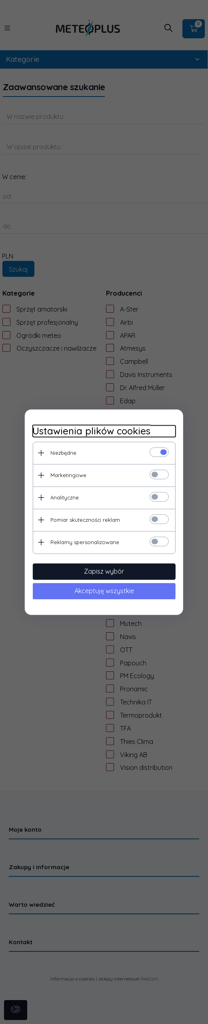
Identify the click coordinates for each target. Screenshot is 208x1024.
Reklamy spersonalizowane (84, 542)
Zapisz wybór (104, 571)
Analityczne (64, 497)
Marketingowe (68, 475)
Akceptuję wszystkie (104, 591)
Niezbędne (63, 453)
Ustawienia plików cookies (91, 431)
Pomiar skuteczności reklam (85, 520)
